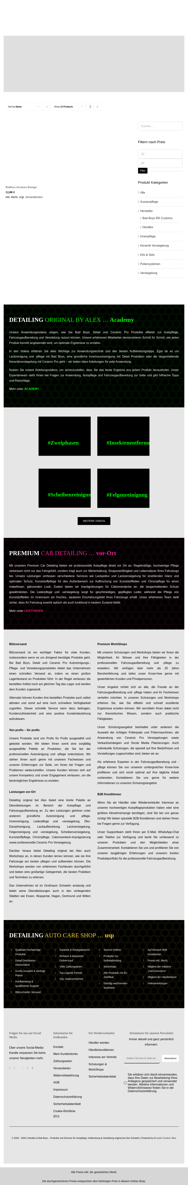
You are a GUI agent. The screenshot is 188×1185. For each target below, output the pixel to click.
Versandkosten (34, 197)
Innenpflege (148, 236)
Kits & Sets (147, 254)
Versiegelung (148, 273)
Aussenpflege (149, 201)
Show (63, 106)
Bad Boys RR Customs (157, 218)
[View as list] (97, 106)
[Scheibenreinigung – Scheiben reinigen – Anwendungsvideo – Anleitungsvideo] (65, 488)
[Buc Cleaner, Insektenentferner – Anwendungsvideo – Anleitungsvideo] (123, 436)
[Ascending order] (46, 107)
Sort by (15, 106)
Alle (142, 192)
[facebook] (9, 1068)
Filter (143, 170)
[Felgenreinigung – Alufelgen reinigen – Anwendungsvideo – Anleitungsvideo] (123, 488)
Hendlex (147, 227)
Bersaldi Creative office (165, 1138)
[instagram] (14, 1068)
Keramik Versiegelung (154, 245)
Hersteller (146, 211)
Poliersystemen (150, 264)
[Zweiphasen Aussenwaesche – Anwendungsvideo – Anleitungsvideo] (65, 436)
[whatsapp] (23, 1068)
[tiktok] (32, 1068)
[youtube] (27, 1068)
